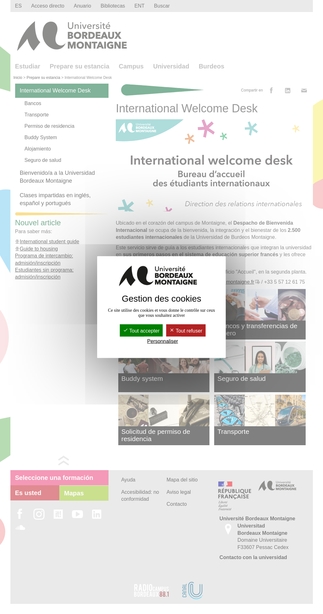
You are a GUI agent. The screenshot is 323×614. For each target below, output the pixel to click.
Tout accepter (141, 331)
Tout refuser (186, 331)
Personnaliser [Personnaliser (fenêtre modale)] (162, 341)
